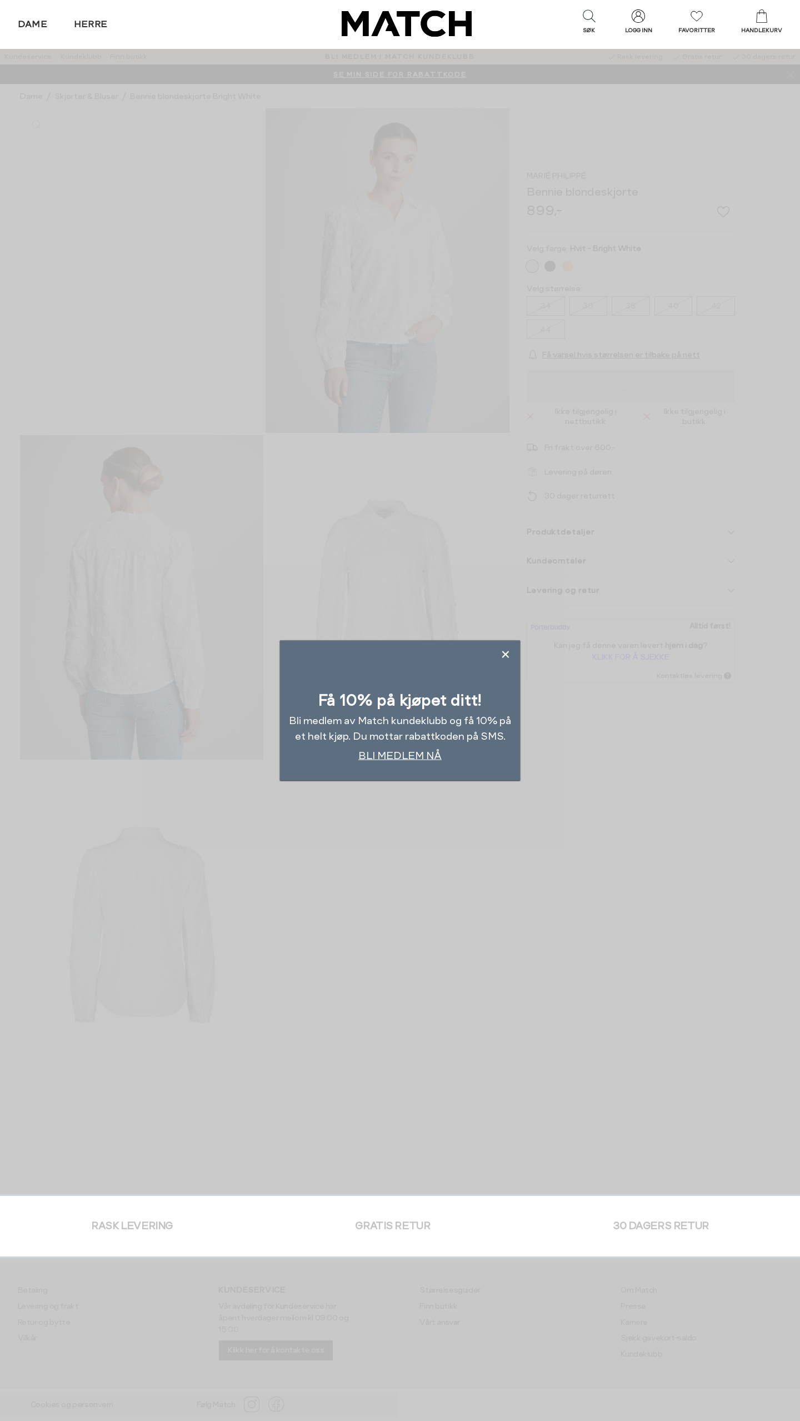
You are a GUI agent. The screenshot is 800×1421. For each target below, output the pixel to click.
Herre (91, 24)
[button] (589, 24)
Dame (33, 24)
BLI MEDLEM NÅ (400, 755)
